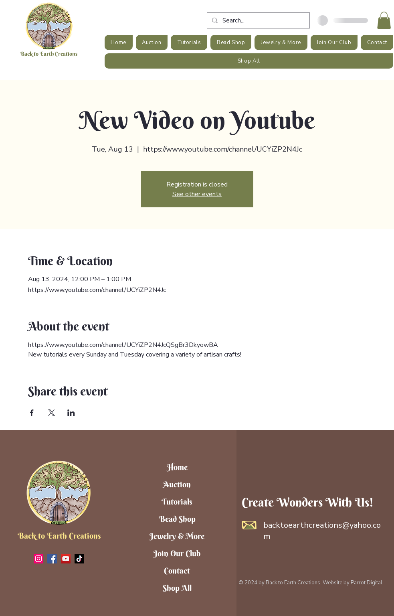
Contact (177, 570)
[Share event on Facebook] (32, 412)
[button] (384, 20)
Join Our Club (177, 553)
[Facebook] (52, 558)
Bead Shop (177, 519)
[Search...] (257, 20)
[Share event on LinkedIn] (71, 412)
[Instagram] (38, 558)
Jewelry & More (177, 536)
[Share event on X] (51, 412)
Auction (177, 484)
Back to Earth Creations (48, 53)
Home (177, 467)
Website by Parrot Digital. (353, 582)
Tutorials (177, 501)
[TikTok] (79, 558)
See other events (197, 194)
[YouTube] (66, 558)
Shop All (177, 588)
